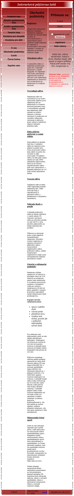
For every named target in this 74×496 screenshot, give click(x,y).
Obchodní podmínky (14, 52)
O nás (14, 48)
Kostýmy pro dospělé (13, 36)
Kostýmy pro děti (13, 40)
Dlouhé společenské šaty (14, 21)
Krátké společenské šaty (14, 27)
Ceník (14, 55)
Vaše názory (60, 46)
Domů (44, 492)
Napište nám (14, 65)
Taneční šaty (14, 32)
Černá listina (14, 59)
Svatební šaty (14, 16)
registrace (60, 42)
